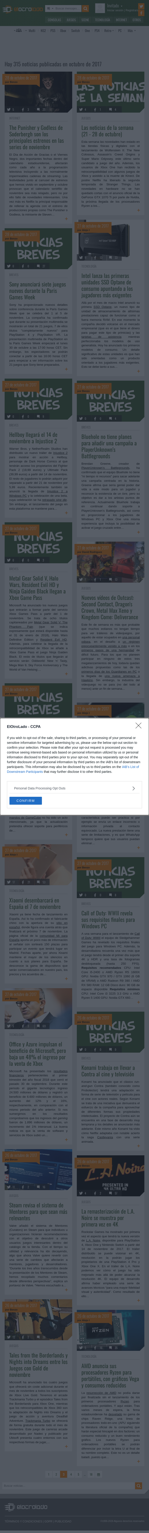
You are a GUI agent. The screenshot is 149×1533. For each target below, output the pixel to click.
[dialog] (74, 766)
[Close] (140, 727)
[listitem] (74, 788)
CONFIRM (25, 800)
